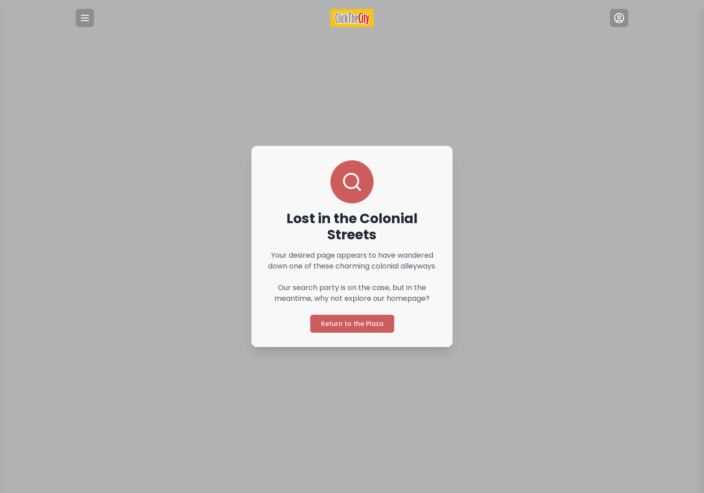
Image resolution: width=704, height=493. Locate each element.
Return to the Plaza (352, 323)
